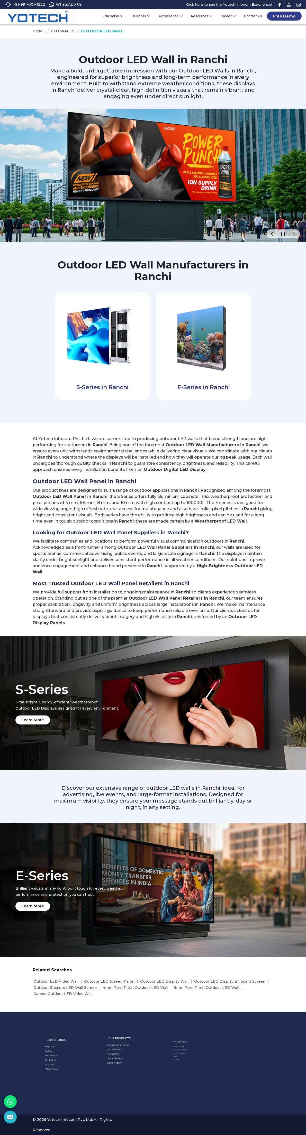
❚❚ (283, 233)
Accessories (170, 16)
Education (113, 16)
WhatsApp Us (65, 4)
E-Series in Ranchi (203, 387)
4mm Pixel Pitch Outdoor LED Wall (135, 987)
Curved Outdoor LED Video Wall (63, 993)
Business (141, 16)
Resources (202, 16)
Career (228, 16)
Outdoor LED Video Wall (55, 981)
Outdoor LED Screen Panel (109, 981)
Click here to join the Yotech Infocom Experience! (229, 4)
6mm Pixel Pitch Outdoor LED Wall (206, 987)
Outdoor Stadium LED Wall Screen (65, 987)
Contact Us (253, 16)
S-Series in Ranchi (102, 387)
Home (39, 31)
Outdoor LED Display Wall (164, 981)
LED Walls (63, 31)
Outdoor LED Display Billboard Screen (229, 981)
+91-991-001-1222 (25, 4)
